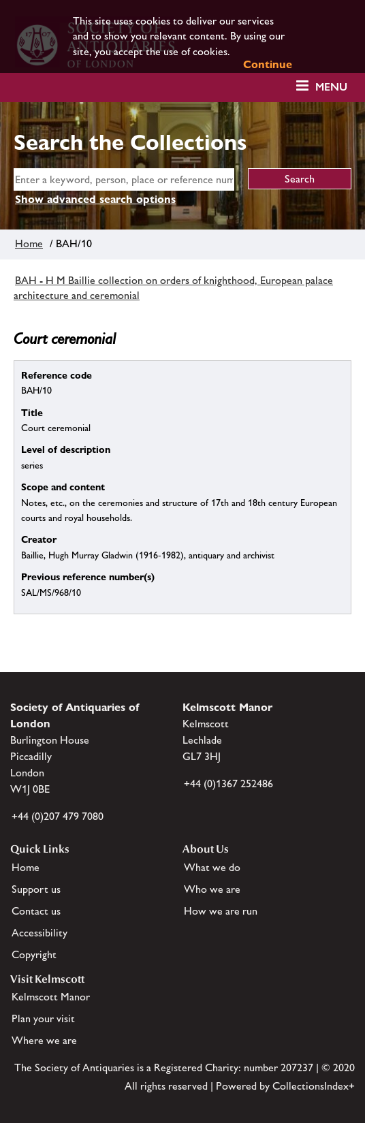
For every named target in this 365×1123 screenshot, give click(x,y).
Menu (331, 86)
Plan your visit (43, 1018)
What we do (212, 867)
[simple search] (124, 179)
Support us (36, 889)
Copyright (34, 954)
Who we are (212, 889)
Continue (267, 64)
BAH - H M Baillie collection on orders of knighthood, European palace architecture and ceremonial (173, 288)
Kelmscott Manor (51, 996)
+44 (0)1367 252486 (228, 783)
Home (29, 243)
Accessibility (39, 932)
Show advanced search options (95, 199)
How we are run (220, 910)
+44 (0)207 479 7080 (58, 816)
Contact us (36, 910)
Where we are (44, 1040)
